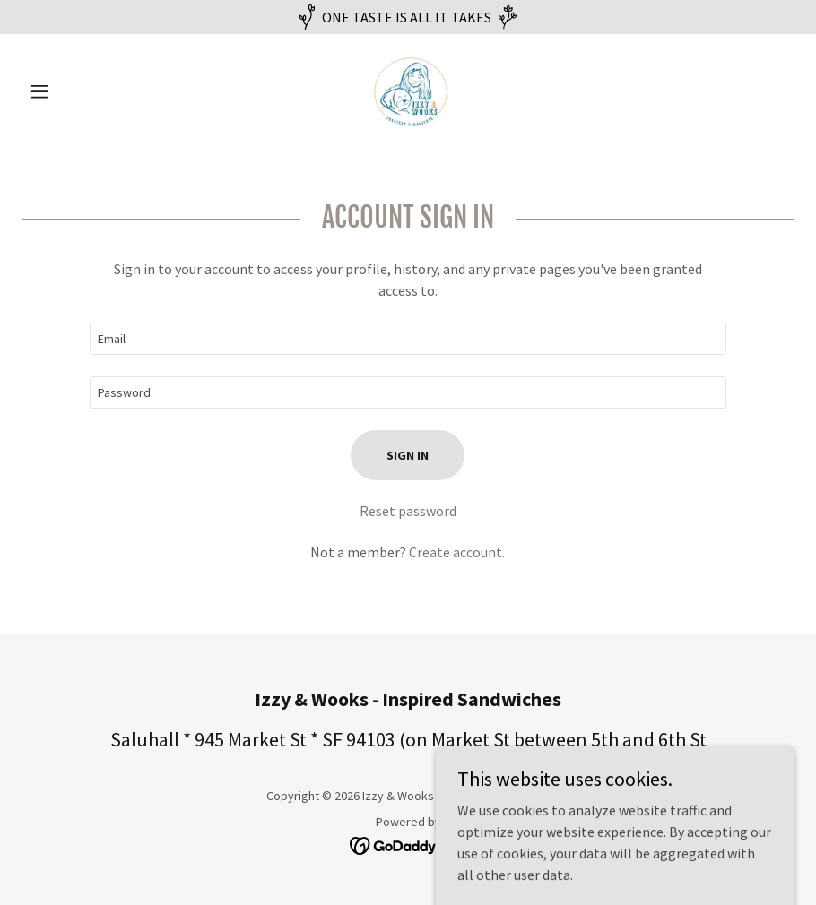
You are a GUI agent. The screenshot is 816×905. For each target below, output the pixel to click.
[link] (407, 91)
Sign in (407, 455)
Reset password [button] (408, 511)
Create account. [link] (457, 552)
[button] (79, 91)
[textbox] (408, 339)
